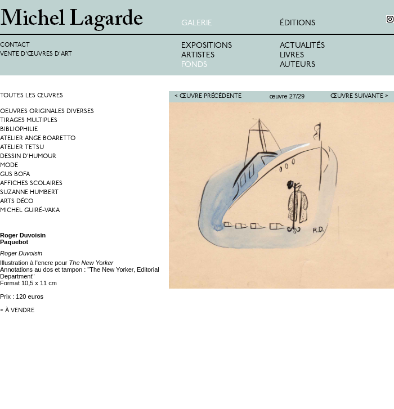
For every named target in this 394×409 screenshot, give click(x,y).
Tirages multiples (28, 121)
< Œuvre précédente (207, 96)
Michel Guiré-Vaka (30, 211)
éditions (297, 23)
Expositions (206, 46)
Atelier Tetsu (22, 148)
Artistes (197, 55)
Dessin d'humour (28, 157)
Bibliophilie (19, 130)
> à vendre (17, 311)
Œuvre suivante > (359, 96)
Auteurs (297, 65)
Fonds (194, 65)
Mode (9, 166)
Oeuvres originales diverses (47, 112)
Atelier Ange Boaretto (37, 139)
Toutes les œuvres (31, 96)
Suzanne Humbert (29, 193)
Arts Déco (16, 202)
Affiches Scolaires (31, 184)
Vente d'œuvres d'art (36, 54)
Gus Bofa (15, 175)
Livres (292, 55)
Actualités (302, 46)
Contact (15, 45)
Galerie (196, 23)
